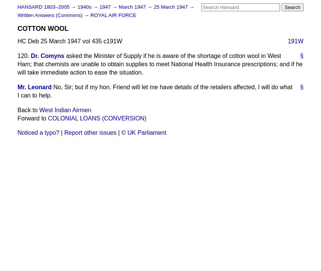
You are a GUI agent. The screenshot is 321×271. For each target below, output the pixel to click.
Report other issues (90, 132)
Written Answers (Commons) (51, 15)
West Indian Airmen (65, 110)
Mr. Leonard (35, 87)
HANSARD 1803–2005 (44, 7)
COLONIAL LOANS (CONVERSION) (97, 118)
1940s (85, 7)
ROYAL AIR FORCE (113, 15)
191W (296, 41)
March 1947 (133, 7)
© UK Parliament (144, 132)
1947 (105, 7)
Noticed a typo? (38, 132)
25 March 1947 (171, 7)
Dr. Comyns (47, 56)
